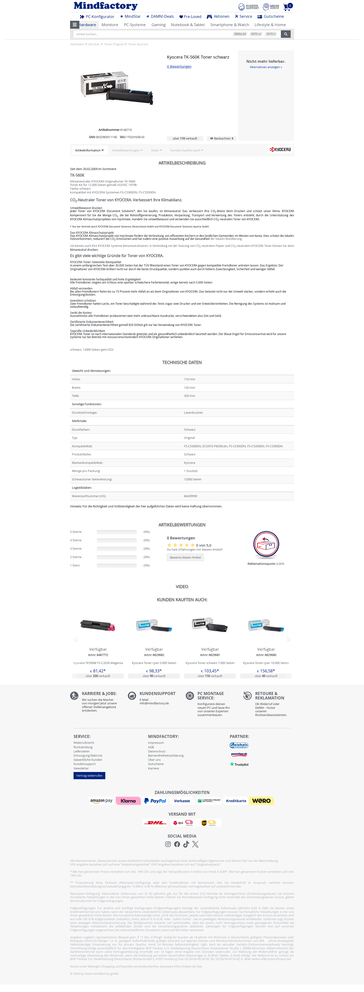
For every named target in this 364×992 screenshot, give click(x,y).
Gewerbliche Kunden (88, 760)
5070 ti (271, 34)
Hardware (87, 24)
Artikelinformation (88, 150)
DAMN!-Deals (160, 16)
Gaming (159, 24)
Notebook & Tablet (188, 24)
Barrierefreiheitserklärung (166, 755)
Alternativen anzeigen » (266, 67)
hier (199, 966)
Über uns (154, 760)
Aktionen (218, 16)
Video (155, 150)
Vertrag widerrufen (89, 775)
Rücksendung (83, 747)
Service (243, 16)
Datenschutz (157, 751)
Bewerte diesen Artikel (185, 557)
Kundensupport (85, 764)
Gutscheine (271, 16)
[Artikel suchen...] (177, 34)
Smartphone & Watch (229, 24)
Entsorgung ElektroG (88, 755)
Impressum (156, 743)
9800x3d (240, 34)
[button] (75, 25)
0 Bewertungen (179, 66)
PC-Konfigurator (97, 16)
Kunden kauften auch (185, 150)
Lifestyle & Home (270, 24)
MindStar (130, 16)
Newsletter (81, 768)
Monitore (110, 24)
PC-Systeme (135, 24)
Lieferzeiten (82, 751)
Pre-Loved (190, 16)
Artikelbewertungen (126, 150)
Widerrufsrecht (84, 743)
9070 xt (256, 34)
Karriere (153, 768)
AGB (151, 747)
